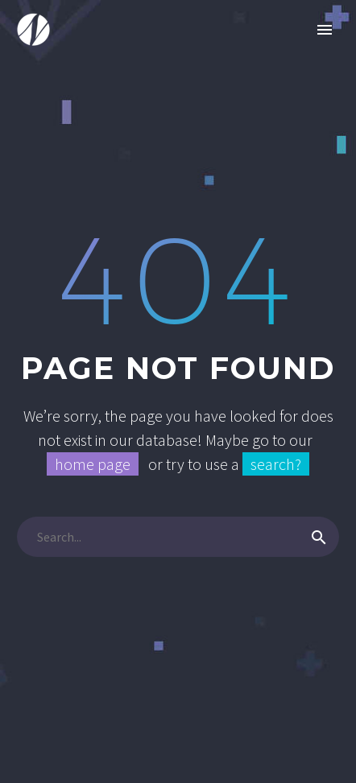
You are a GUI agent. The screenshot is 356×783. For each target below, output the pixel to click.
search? (275, 464)
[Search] (178, 537)
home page (92, 464)
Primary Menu (324, 30)
